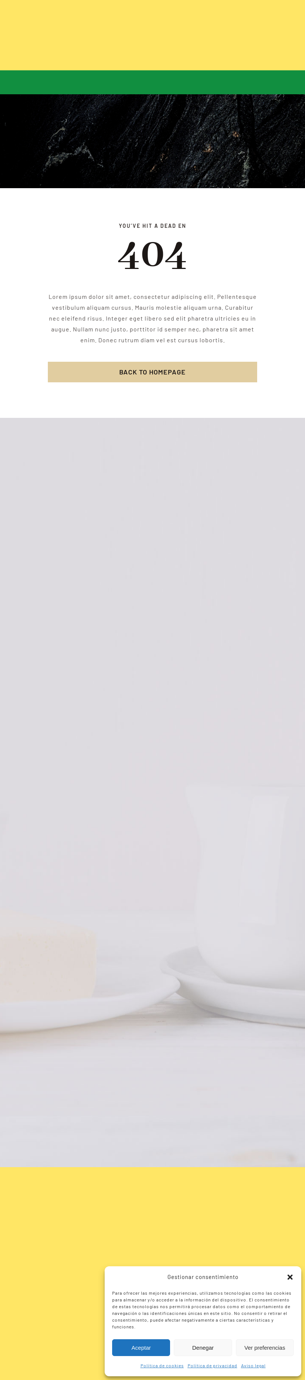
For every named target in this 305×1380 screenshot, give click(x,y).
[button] (290, 1277)
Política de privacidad (212, 1365)
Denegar (203, 1347)
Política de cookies (162, 1365)
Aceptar (141, 1347)
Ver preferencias (264, 1347)
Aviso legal (253, 1365)
